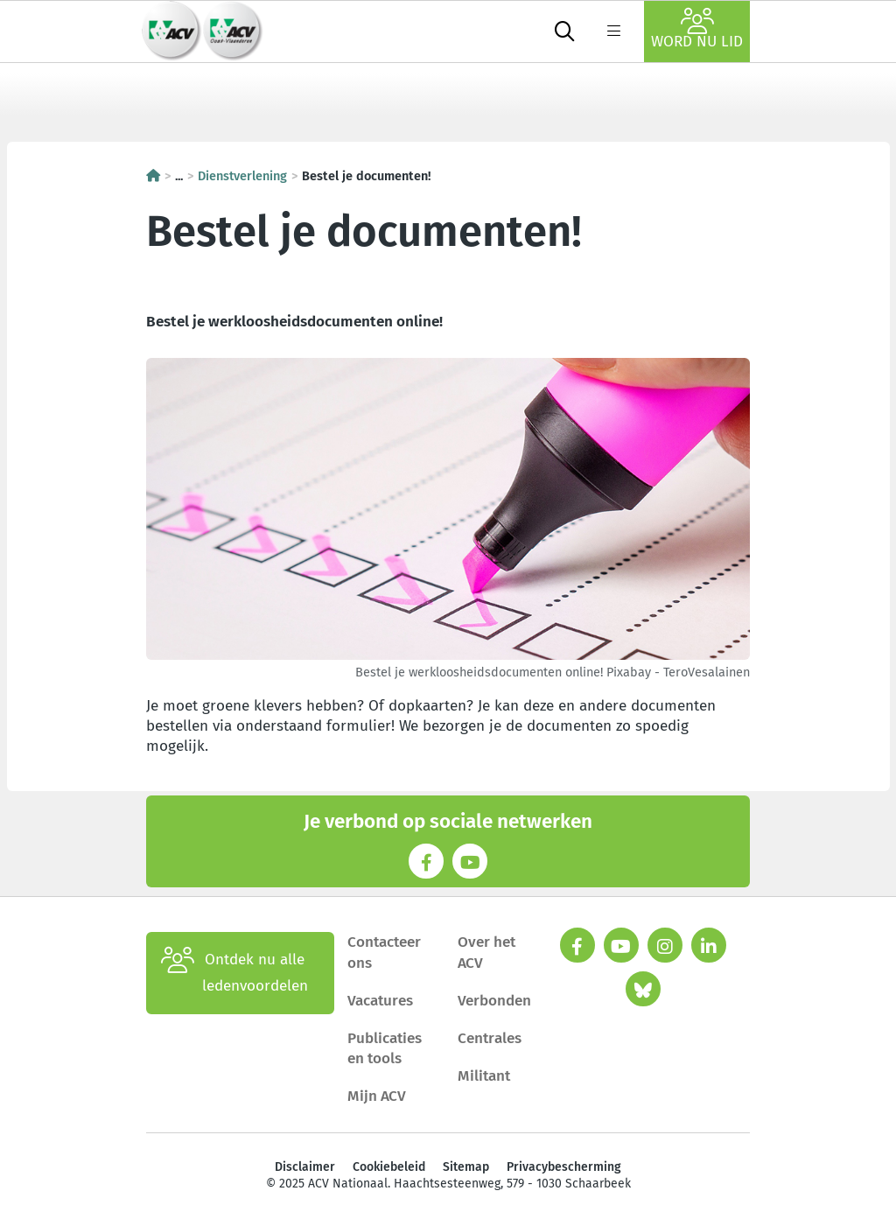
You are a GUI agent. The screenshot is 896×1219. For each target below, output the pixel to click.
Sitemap (466, 1166)
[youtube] (621, 945)
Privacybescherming (564, 1166)
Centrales (490, 1038)
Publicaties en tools (384, 1048)
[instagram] (665, 945)
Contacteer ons (384, 952)
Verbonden (494, 1000)
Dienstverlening (242, 176)
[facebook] (577, 945)
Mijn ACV (376, 1096)
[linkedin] (708, 945)
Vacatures (380, 1000)
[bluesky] (643, 988)
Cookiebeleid (389, 1166)
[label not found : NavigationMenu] (613, 31)
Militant (484, 1076)
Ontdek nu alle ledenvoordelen (234, 973)
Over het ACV (486, 952)
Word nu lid (697, 29)
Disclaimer (305, 1166)
